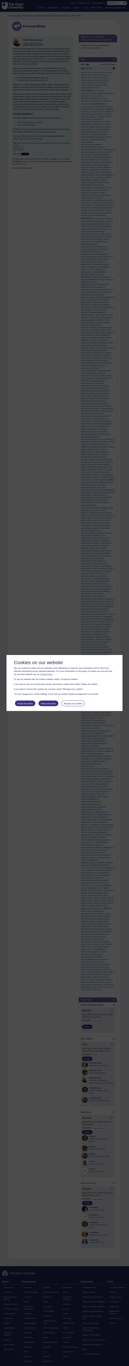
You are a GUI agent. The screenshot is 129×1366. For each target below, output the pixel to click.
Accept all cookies (25, 704)
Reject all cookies (48, 704)
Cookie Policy (46, 674)
